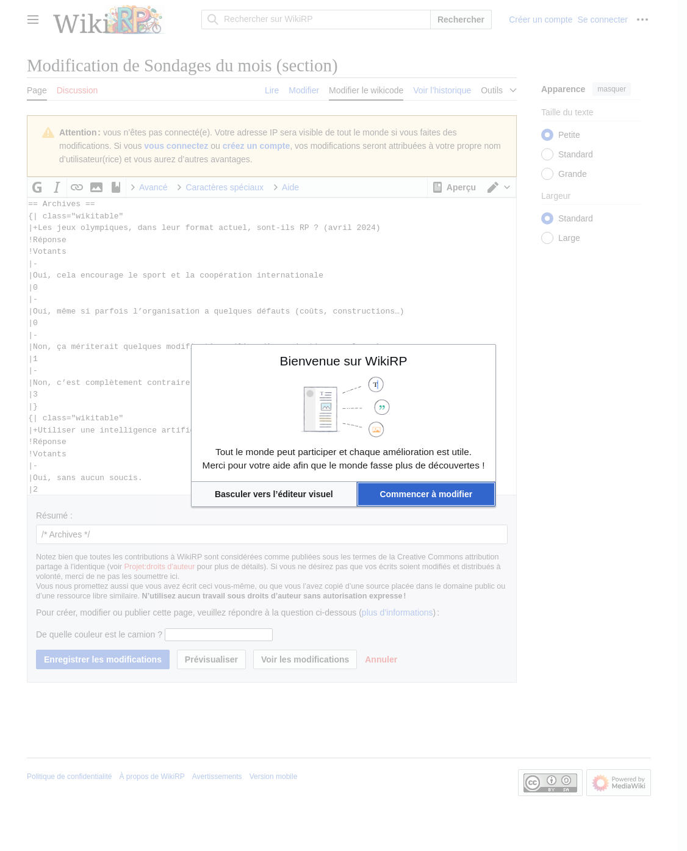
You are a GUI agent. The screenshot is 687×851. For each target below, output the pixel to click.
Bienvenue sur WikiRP (344, 361)
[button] (274, 494)
